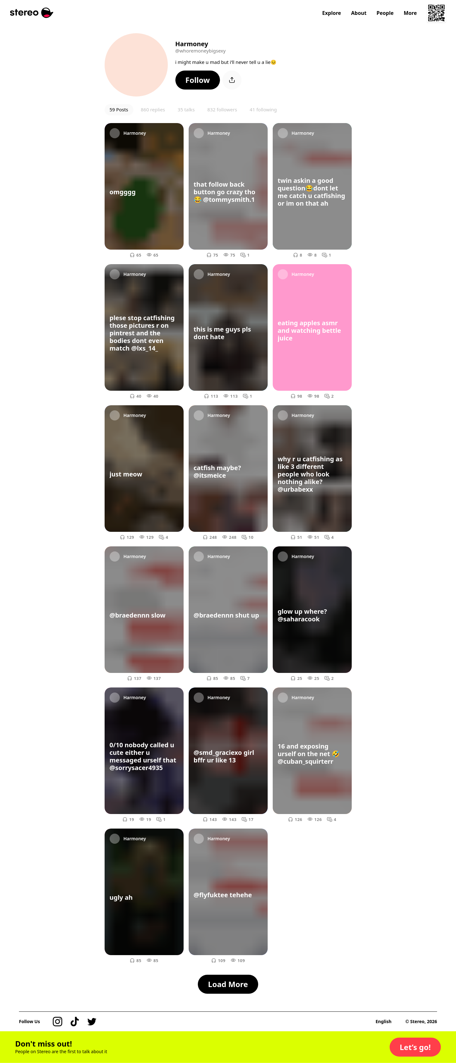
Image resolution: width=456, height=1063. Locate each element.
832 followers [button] (222, 109)
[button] (197, 80)
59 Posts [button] (119, 109)
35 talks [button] (186, 109)
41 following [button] (263, 109)
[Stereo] (31, 13)
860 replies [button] (153, 109)
